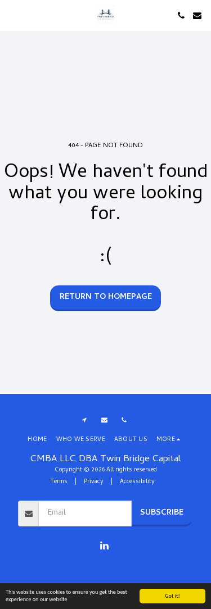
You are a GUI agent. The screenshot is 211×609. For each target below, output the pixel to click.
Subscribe (161, 513)
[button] (12, 15)
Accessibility (137, 482)
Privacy (94, 482)
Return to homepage (106, 297)
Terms (59, 482)
